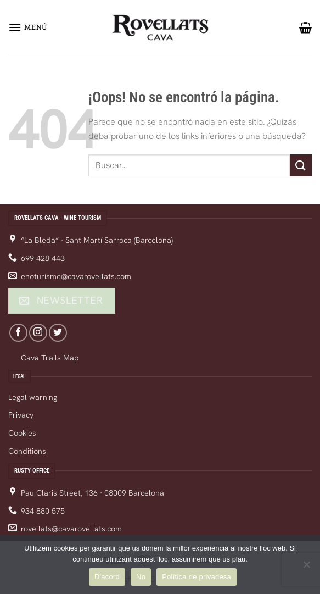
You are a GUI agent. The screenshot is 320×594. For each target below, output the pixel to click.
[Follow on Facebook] (18, 333)
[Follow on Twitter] (58, 333)
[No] (306, 567)
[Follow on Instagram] (38, 333)
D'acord (107, 577)
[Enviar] (301, 165)
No (140, 577)
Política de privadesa (196, 577)
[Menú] (28, 27)
